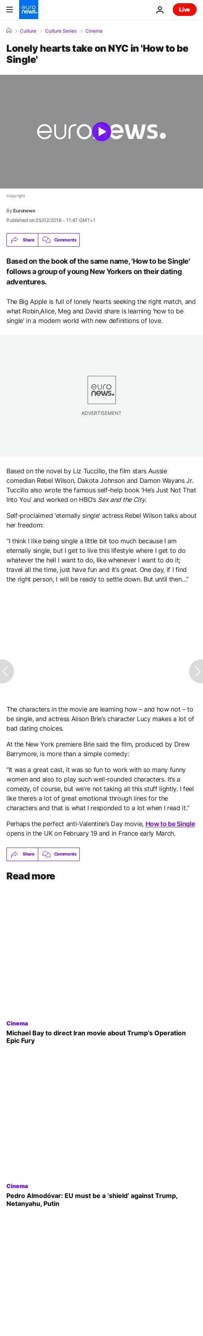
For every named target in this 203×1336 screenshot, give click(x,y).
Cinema (93, 31)
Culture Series (61, 31)
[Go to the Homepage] (28, 9)
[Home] (8, 30)
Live (184, 9)
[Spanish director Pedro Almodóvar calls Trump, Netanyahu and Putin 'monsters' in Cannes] (101, 1199)
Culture (28, 31)
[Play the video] (101, 132)
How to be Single (170, 824)
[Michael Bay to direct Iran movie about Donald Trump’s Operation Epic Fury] (101, 1036)
